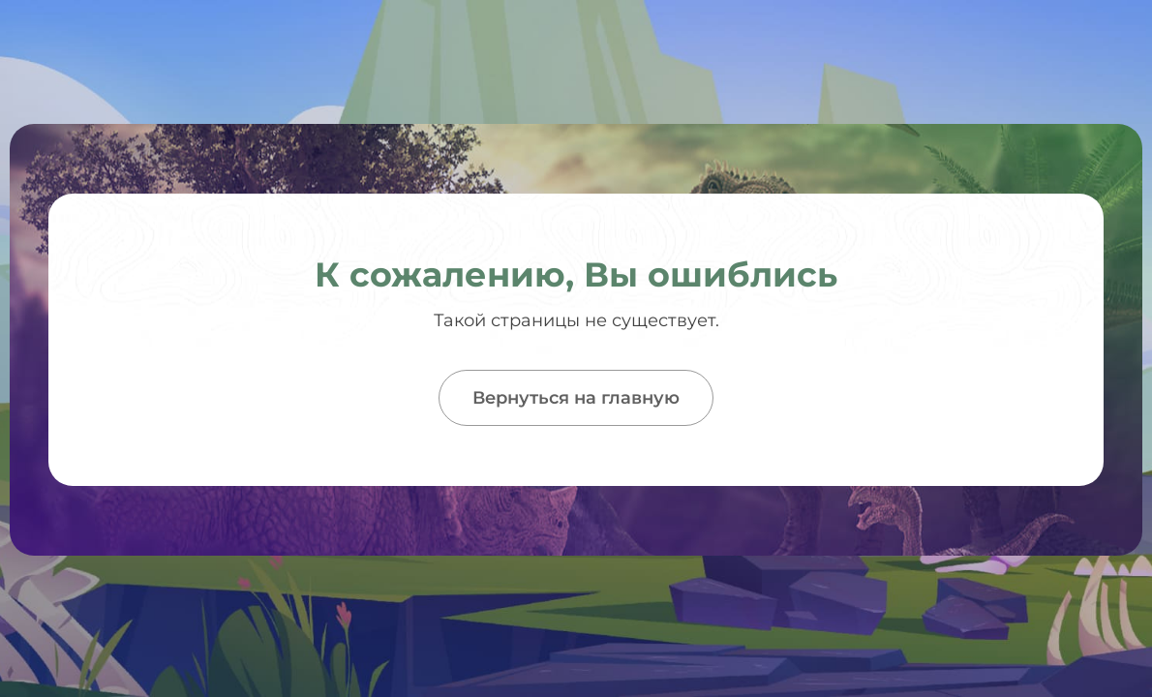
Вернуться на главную (576, 398)
